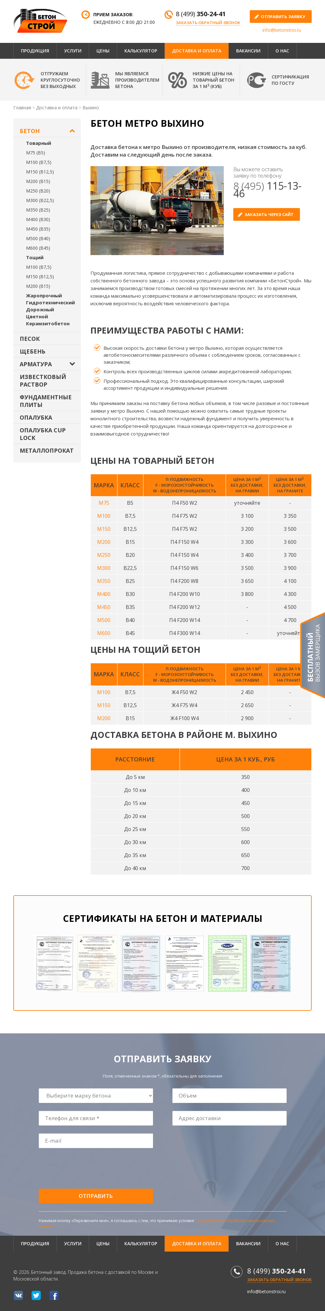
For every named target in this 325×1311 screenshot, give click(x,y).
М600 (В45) (38, 248)
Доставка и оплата (196, 51)
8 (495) (267, 189)
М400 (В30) (38, 219)
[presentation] (87, 1168)
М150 (103, 528)
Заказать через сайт (269, 214)
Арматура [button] (36, 364)
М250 (103, 554)
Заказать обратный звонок (208, 22)
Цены (102, 51)
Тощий (34, 257)
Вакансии (248, 51)
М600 (103, 633)
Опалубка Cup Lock (43, 434)
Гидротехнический (50, 302)
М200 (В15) (38, 181)
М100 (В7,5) (38, 162)
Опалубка (36, 417)
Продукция (35, 51)
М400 (103, 594)
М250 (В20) (38, 191)
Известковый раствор (43, 380)
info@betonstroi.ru (281, 30)
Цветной (37, 316)
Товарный (38, 143)
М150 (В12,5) (40, 172)
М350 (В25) (38, 210)
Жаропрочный (44, 295)
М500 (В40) (38, 238)
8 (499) (201, 14)
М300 (103, 567)
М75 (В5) (35, 153)
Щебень (32, 351)
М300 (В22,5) (40, 200)
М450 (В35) (38, 229)
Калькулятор (140, 51)
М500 (103, 620)
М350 (103, 581)
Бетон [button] (30, 131)
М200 (103, 541)
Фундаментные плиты (46, 401)
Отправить (96, 1195)
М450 (103, 607)
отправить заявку (283, 16)
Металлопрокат (47, 450)
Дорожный (40, 309)
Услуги (73, 51)
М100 (103, 515)
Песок (30, 338)
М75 (104, 502)
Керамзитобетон (48, 323)
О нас (282, 51)
